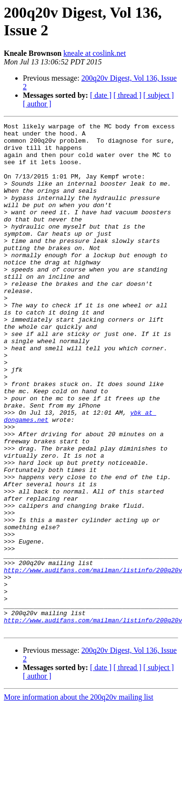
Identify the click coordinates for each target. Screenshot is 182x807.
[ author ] (37, 104)
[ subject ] (158, 95)
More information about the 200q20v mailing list (78, 799)
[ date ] (100, 95)
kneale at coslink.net (94, 53)
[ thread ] (127, 95)
